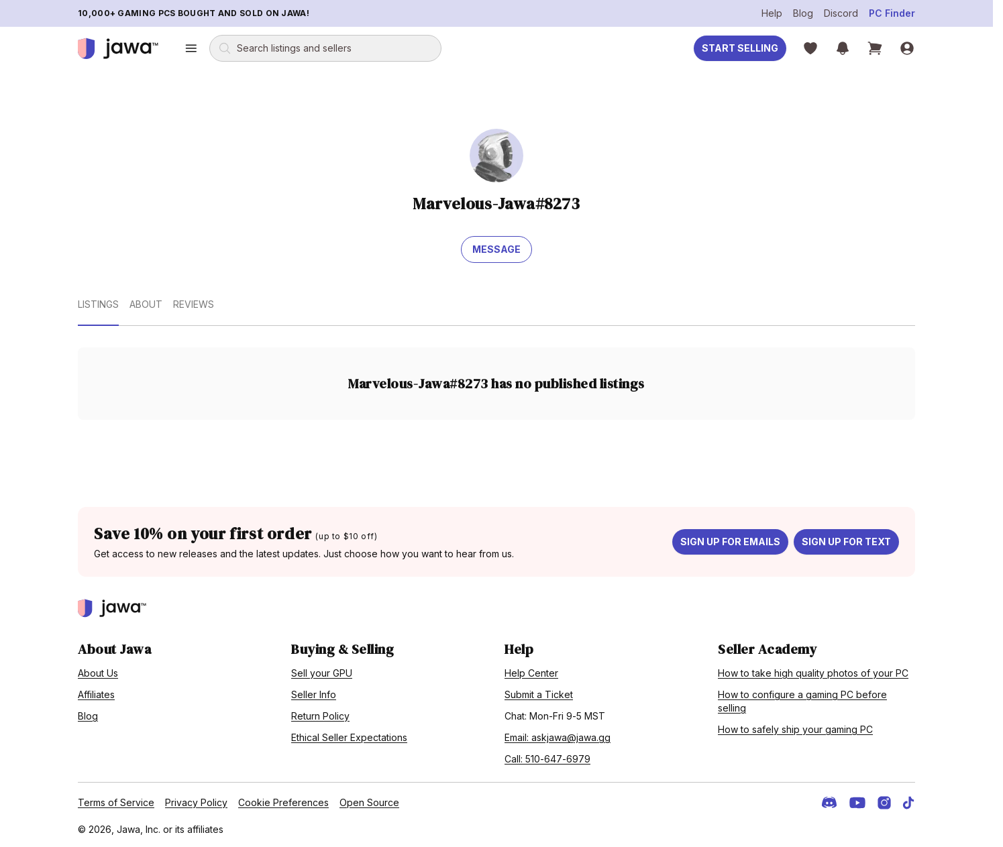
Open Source (369, 802)
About (145, 304)
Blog (803, 13)
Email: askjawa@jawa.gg (558, 737)
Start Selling (740, 48)
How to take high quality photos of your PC (813, 673)
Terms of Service (116, 802)
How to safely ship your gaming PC (795, 729)
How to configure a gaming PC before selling (802, 701)
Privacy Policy (196, 802)
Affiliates (96, 694)
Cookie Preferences (283, 802)
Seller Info (313, 694)
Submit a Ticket (539, 694)
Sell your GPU (321, 673)
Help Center (531, 673)
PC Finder (892, 13)
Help (771, 13)
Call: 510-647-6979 (547, 759)
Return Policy (320, 716)
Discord (841, 13)
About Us (98, 673)
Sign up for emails (730, 541)
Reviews (193, 304)
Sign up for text (846, 541)
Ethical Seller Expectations (349, 737)
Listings (98, 304)
